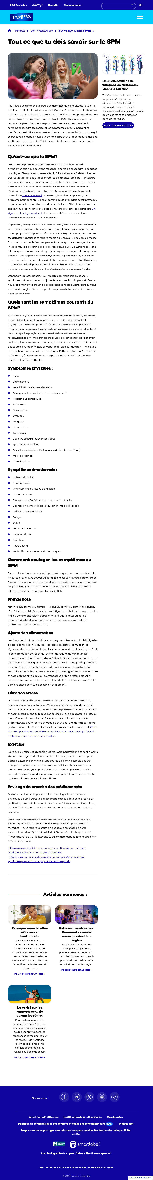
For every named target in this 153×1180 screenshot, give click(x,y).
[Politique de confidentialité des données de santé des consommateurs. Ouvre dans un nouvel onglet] (66, 1124)
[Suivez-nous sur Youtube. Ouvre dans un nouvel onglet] (77, 1097)
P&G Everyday (18, 5)
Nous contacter (73, 5)
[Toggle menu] (140, 17)
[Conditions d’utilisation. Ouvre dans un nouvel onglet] (44, 1117)
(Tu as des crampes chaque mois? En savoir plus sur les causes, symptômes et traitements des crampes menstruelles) (53, 731)
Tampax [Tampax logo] (21, 17)
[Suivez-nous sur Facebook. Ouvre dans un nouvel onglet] (64, 1097)
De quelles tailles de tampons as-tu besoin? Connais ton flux (120, 85)
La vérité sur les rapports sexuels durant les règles (30, 1012)
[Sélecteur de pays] (141, 5)
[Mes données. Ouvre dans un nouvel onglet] (115, 1117)
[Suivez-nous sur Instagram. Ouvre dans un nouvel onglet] (102, 1097)
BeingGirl (53, 5)
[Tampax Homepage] (10, 30)
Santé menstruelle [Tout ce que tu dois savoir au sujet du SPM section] (42, 30)
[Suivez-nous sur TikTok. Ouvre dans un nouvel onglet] (115, 1097)
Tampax (20, 30)
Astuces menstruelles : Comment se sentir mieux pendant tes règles (76, 934)
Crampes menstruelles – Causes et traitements (30, 932)
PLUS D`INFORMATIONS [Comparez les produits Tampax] (118, 125)
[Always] (38, 5)
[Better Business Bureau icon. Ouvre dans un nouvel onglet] (59, 1144)
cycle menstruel (32, 195)
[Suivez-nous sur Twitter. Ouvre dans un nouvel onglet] (89, 1097)
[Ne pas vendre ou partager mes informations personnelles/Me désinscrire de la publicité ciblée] (76, 1132)
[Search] (118, 6)
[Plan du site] (126, 1124)
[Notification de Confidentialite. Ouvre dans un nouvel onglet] (83, 1117)
